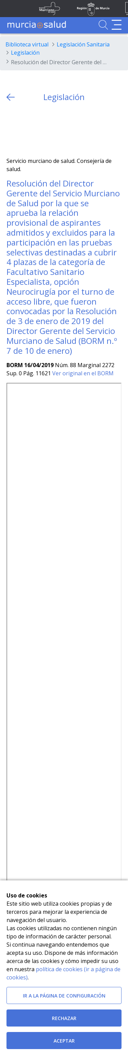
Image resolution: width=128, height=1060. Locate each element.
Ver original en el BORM (83, 373)
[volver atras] (10, 97)
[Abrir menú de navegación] (117, 25)
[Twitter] (11, 129)
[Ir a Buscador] (103, 25)
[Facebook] (25, 129)
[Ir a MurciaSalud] (36, 24)
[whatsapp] (38, 129)
